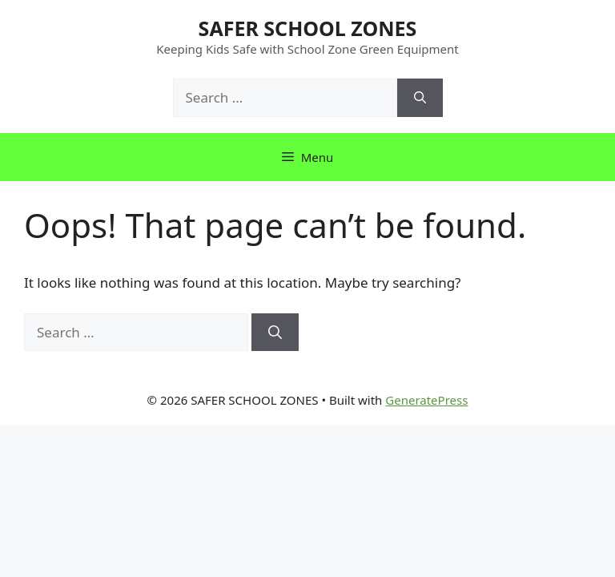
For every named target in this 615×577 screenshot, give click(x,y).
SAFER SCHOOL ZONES (308, 28)
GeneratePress (426, 400)
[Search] (420, 98)
